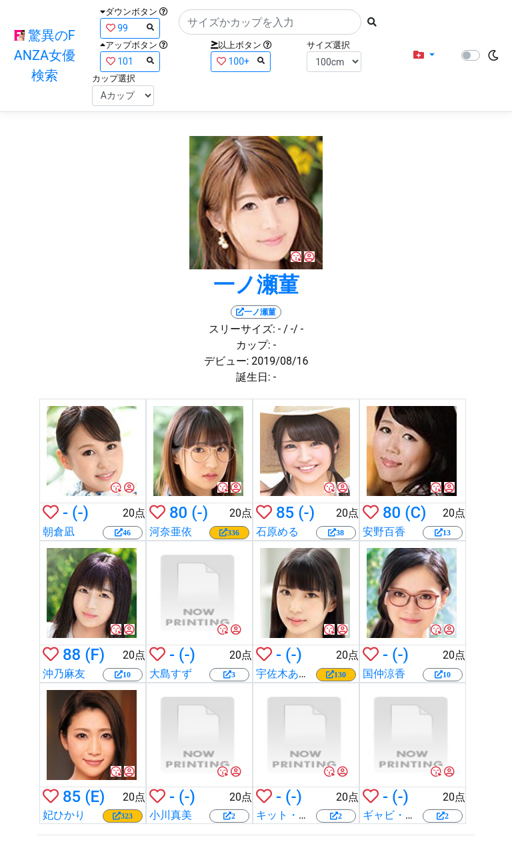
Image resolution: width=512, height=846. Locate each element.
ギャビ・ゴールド (405, 815)
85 (285, 512)
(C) (415, 512)
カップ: (253, 345)
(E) (95, 796)
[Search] (270, 22)
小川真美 (170, 815)
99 (130, 27)
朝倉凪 (59, 531)
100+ (241, 61)
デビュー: (226, 361)
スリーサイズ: (242, 329)
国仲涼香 (384, 673)
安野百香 (384, 531)
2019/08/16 (279, 361)
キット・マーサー (298, 815)
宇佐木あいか (288, 673)
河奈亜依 (170, 531)
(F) (95, 654)
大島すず (170, 673)
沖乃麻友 (64, 673)
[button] (424, 55)
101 (130, 61)
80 (178, 512)
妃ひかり (64, 815)
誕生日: (253, 377)
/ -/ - (293, 329)
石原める (277, 531)
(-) (80, 512)
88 (72, 654)
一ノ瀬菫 (256, 284)
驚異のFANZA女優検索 (44, 55)
